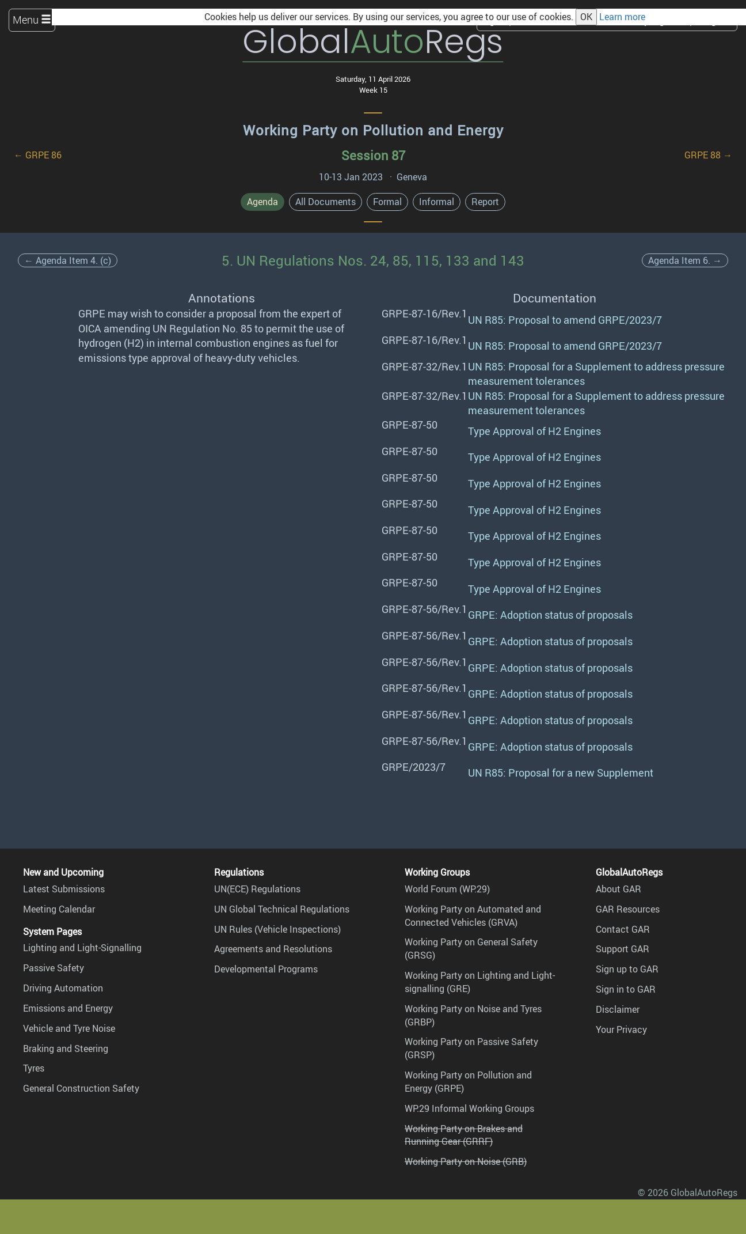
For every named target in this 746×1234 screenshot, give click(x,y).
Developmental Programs (266, 969)
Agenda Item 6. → (685, 260)
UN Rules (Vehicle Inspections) (277, 929)
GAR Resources (628, 909)
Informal (436, 201)
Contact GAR (623, 929)
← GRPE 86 (38, 155)
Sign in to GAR (626, 989)
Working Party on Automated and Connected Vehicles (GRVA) (473, 916)
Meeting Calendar (59, 909)
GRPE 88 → (708, 155)
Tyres (33, 1068)
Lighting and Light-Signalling (82, 947)
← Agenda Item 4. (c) (67, 260)
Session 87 (373, 155)
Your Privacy (621, 1029)
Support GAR (622, 948)
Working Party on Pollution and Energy (373, 130)
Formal (387, 201)
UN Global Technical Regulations (281, 909)
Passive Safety (53, 968)
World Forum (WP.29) (447, 889)
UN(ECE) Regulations (257, 889)
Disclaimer (618, 1009)
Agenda (262, 201)
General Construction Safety (81, 1088)
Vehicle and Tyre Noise (69, 1028)
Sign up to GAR (627, 969)
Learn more (622, 16)
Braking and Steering (65, 1048)
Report (485, 201)
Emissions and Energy (68, 1008)
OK (586, 16)
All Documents (325, 201)
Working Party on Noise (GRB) (466, 1161)
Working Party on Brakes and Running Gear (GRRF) (464, 1135)
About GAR (618, 889)
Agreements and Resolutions (273, 948)
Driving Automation (63, 988)
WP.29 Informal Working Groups (469, 1108)
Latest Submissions (64, 889)
